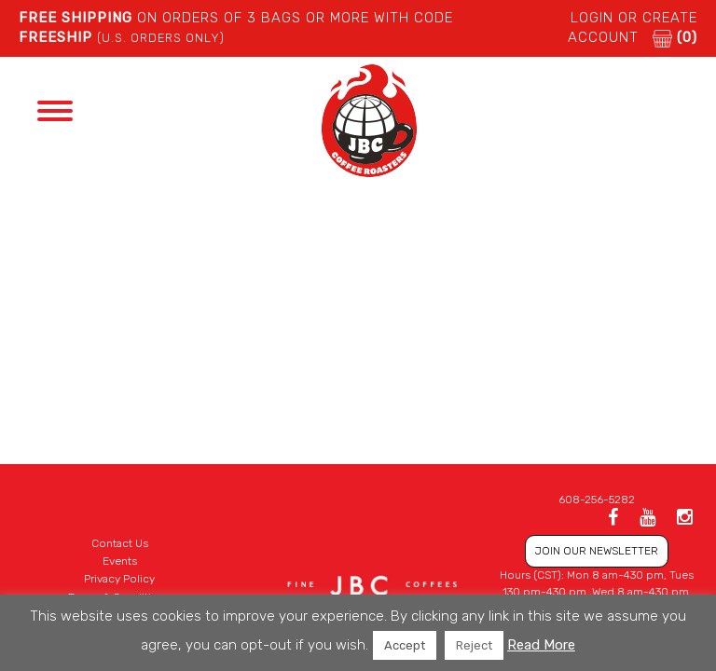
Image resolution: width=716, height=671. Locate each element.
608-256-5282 (596, 499)
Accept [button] (404, 645)
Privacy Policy (119, 578)
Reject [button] (474, 645)
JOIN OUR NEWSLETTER (596, 550)
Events (120, 561)
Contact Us (119, 543)
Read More (541, 645)
